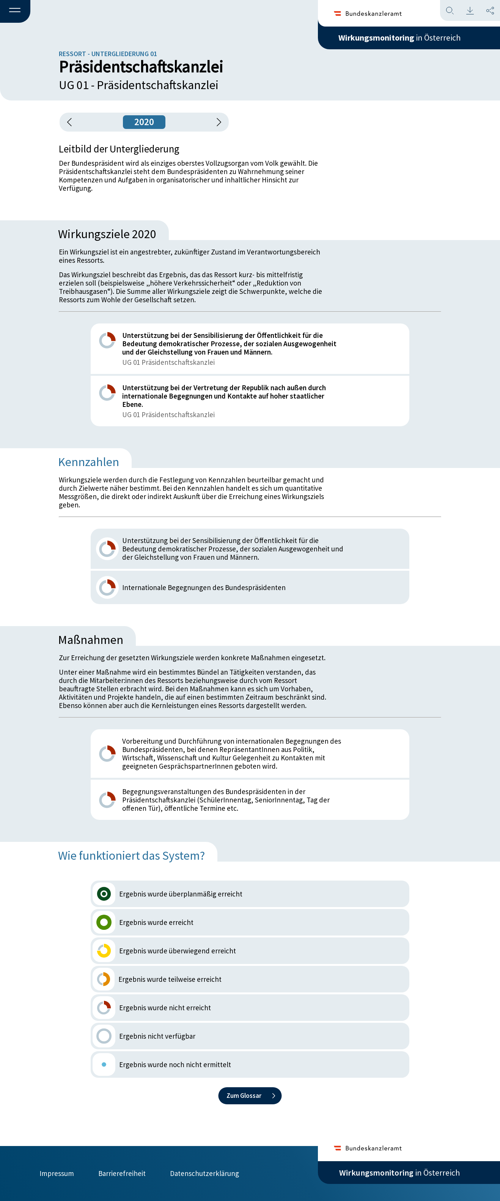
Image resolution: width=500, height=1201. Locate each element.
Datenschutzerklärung (204, 1173)
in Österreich (399, 37)
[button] (15, 11)
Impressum (56, 1173)
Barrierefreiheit (122, 1173)
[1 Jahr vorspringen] (216, 122)
